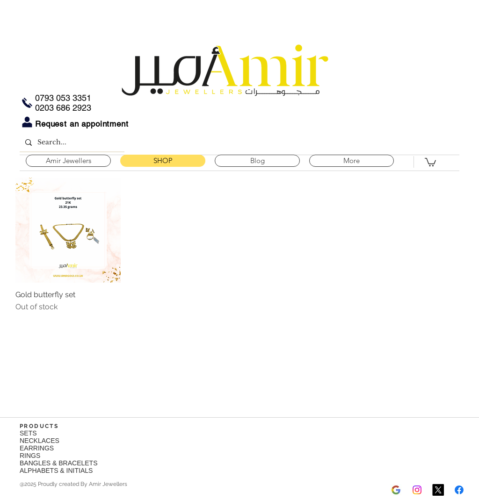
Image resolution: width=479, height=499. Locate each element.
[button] (430, 161)
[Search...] (71, 142)
